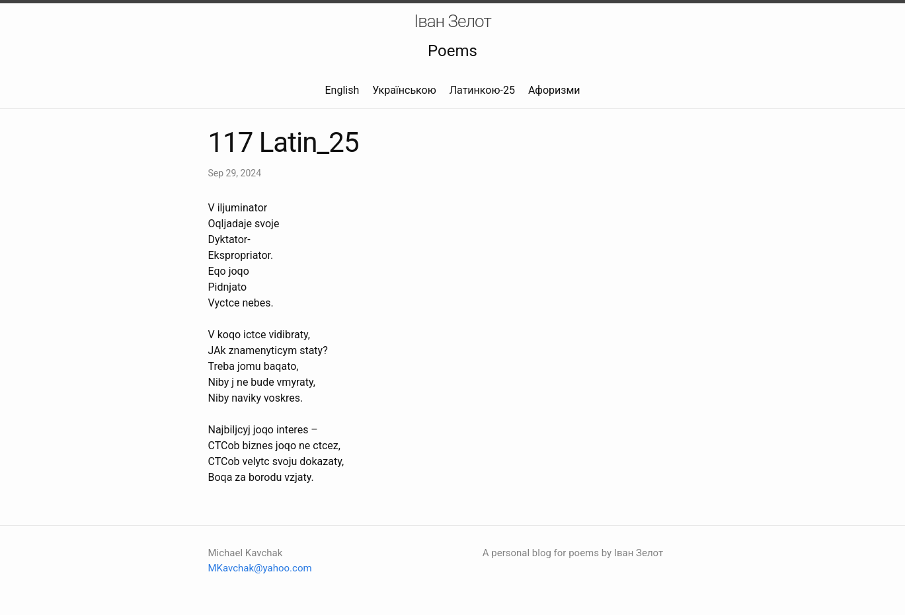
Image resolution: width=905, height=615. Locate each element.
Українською (404, 90)
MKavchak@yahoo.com (260, 568)
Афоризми (554, 90)
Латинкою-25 (482, 90)
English (342, 90)
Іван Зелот (452, 21)
